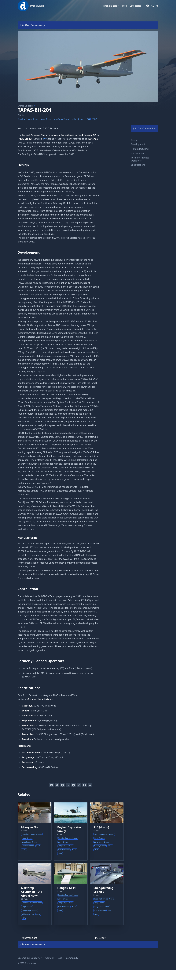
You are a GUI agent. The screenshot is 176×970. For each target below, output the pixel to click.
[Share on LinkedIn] (51, 785)
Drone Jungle (37, 5)
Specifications (138, 164)
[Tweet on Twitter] (57, 785)
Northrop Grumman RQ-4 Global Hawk (31, 891)
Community (72, 957)
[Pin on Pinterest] (79, 785)
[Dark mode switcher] (157, 5)
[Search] (153, 5)
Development (138, 144)
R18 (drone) (101, 827)
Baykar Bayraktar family (69, 829)
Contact (49, 957)
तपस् (45, 138)
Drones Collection (26, 105)
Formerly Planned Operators (140, 159)
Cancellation (137, 153)
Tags (59, 957)
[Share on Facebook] (84, 785)
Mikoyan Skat (30, 827)
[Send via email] (90, 785)
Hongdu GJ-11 (66, 888)
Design (134, 140)
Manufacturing (141, 148)
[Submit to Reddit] (62, 785)
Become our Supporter (30, 957)
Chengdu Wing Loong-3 (103, 890)
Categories (135, 5)
